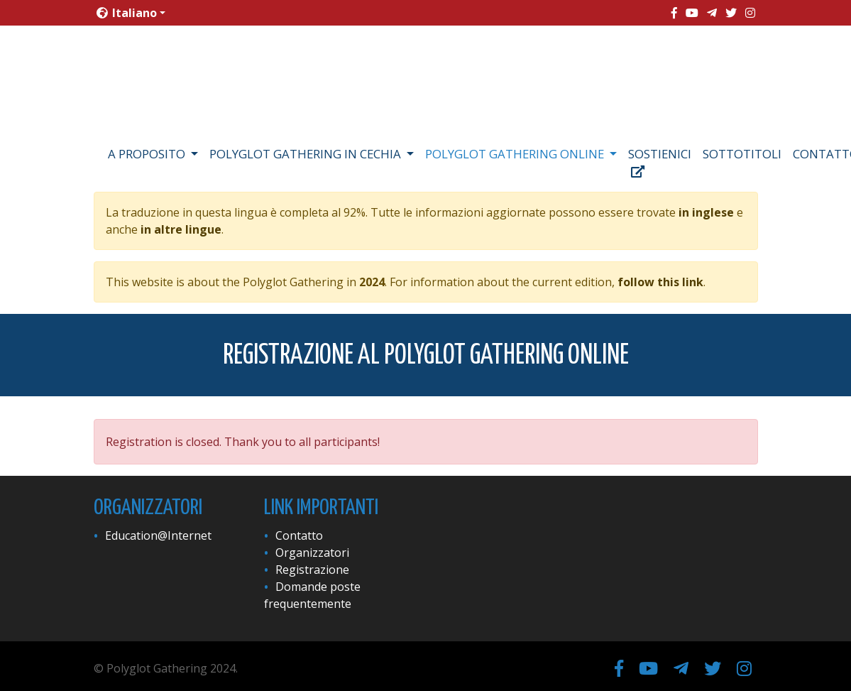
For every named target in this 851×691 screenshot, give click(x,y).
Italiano (127, 13)
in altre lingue (181, 229)
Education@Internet (158, 535)
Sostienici (659, 162)
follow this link (660, 282)
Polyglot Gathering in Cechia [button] (306, 154)
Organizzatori (312, 552)
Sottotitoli (742, 154)
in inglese (706, 212)
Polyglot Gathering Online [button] (516, 154)
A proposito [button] (148, 154)
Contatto (299, 535)
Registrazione (312, 569)
